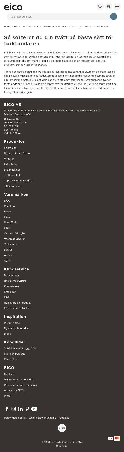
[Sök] (113, 16)
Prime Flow (10, 359)
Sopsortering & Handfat (18, 180)
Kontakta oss (11, 286)
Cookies (64, 418)
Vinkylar (9, 159)
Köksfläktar (10, 148)
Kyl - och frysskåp (14, 354)
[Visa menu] (117, 6)
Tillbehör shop (12, 186)
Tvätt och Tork (12, 175)
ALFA (7, 261)
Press (7, 396)
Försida (7, 26)
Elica (7, 217)
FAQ (6, 297)
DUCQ (8, 250)
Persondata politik (14, 418)
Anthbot (9, 255)
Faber (7, 211)
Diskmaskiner (12, 170)
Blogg (7, 334)
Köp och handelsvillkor (17, 308)
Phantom (9, 206)
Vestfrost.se (11, 244)
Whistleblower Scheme (42, 418)
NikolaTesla (10, 222)
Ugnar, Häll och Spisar (17, 153)
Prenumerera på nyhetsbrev (20, 385)
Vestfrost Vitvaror (14, 239)
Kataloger (10, 292)
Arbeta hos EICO (14, 390)
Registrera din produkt (17, 303)
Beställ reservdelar (15, 281)
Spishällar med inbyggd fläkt (21, 348)
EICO (7, 201)
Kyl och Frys (11, 164)
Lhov (7, 228)
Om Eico (9, 374)
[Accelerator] (49, 6)
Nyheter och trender (16, 328)
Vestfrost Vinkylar (14, 233)
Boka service (11, 275)
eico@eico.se (11, 130)
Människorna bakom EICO (19, 379)
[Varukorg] (108, 6)
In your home (12, 323)
